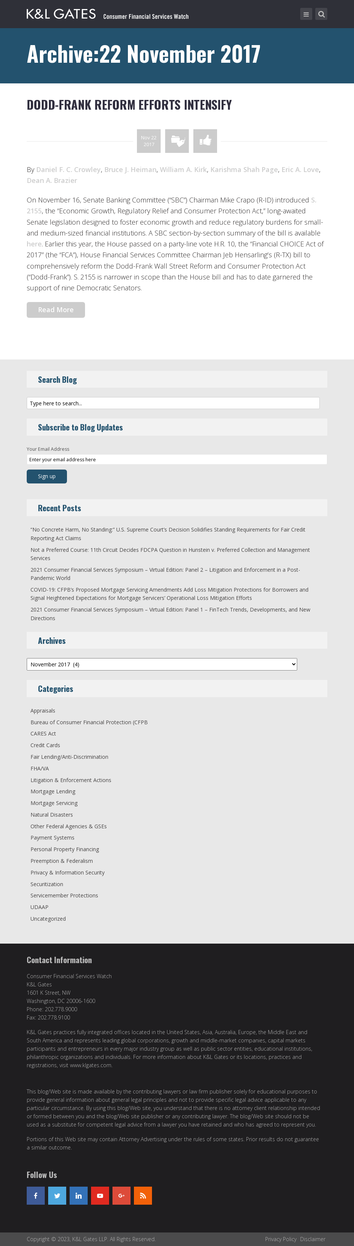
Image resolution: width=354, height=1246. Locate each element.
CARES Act (43, 733)
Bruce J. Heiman (130, 169)
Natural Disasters (51, 814)
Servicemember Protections (64, 895)
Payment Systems (52, 837)
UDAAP (39, 907)
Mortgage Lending (52, 791)
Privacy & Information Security (67, 872)
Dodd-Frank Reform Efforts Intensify (129, 104)
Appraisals (42, 710)
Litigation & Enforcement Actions (70, 780)
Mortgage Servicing (53, 803)
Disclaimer (312, 1239)
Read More (56, 309)
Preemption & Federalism (61, 860)
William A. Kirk (183, 169)
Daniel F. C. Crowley (68, 169)
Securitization (46, 884)
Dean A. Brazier (52, 180)
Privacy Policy (280, 1239)
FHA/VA (39, 768)
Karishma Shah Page (244, 169)
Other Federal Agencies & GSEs (68, 826)
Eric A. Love (300, 169)
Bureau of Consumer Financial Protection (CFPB (89, 722)
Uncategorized (48, 918)
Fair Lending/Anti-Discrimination (69, 756)
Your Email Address (48, 449)
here (34, 243)
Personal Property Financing (64, 849)
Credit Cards (45, 745)
